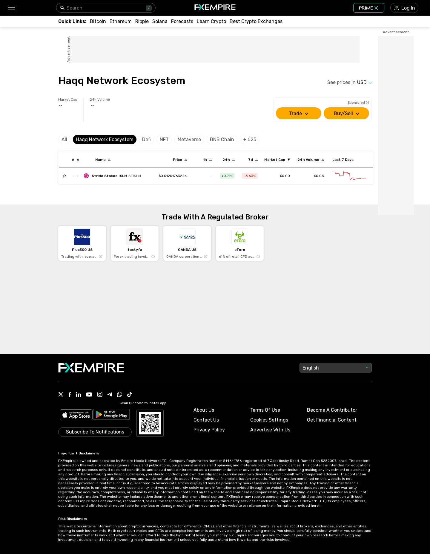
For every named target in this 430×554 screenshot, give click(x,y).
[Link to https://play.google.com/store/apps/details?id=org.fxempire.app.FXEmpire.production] (111, 415)
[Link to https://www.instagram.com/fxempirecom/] (99, 395)
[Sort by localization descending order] (102, 160)
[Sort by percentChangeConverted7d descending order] (253, 160)
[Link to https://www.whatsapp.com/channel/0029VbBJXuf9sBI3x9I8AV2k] (119, 395)
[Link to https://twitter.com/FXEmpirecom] (61, 395)
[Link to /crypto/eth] (121, 21)
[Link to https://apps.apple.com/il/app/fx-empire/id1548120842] (76, 415)
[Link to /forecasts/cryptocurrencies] (182, 21)
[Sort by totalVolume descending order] (310, 160)
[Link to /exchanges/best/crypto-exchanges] (256, 21)
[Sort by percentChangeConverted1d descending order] (228, 160)
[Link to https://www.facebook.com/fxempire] (69, 395)
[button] (11, 7)
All (64, 139)
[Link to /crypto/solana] (160, 21)
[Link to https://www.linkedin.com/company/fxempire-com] (78, 395)
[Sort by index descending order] (75, 160)
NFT (164, 139)
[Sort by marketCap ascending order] (277, 160)
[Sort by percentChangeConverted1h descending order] (207, 160)
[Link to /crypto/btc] (98, 21)
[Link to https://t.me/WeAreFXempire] (109, 395)
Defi (146, 139)
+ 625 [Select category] (249, 139)
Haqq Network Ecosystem (104, 139)
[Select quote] (364, 82)
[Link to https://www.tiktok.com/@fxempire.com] (129, 395)
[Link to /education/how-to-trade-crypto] (211, 21)
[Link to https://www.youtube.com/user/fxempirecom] (89, 395)
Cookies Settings (269, 420)
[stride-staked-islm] (114, 175)
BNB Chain (222, 139)
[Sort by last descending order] (180, 160)
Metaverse (189, 139)
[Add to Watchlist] (64, 176)
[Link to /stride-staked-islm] (173, 176)
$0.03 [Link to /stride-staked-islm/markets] (319, 176)
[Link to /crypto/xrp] (142, 21)
